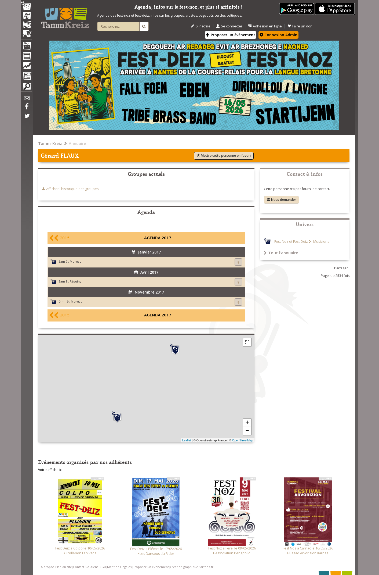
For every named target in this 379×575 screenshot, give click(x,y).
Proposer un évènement (230, 34)
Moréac (75, 261)
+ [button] (247, 423)
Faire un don (299, 26)
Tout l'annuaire (281, 252)
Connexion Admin (278, 34)
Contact (78, 567)
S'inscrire (200, 26)
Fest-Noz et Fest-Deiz (291, 241)
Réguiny (75, 281)
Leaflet (186, 440)
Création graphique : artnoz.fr (191, 567)
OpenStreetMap (242, 440)
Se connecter (229, 26)
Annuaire (77, 143)
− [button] (247, 431)
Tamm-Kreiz (50, 143)
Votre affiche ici (50, 469)
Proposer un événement (151, 567)
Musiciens (320, 241)
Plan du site (63, 567)
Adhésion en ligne (265, 26)
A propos (47, 567)
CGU (103, 567)
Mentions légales (119, 567)
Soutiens (91, 567)
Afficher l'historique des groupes (72, 189)
